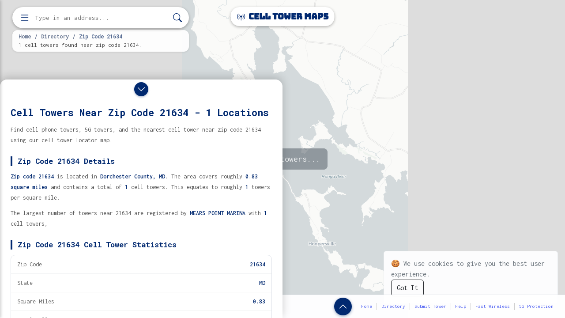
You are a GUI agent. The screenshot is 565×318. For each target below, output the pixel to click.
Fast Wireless (492, 306)
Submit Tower (430, 306)
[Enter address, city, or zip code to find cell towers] (101, 17)
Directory (55, 36)
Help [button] (461, 306)
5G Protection (536, 306)
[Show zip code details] (343, 306)
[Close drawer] (141, 89)
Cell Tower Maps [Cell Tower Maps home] (282, 16)
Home (25, 36)
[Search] (177, 18)
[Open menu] (24, 17)
